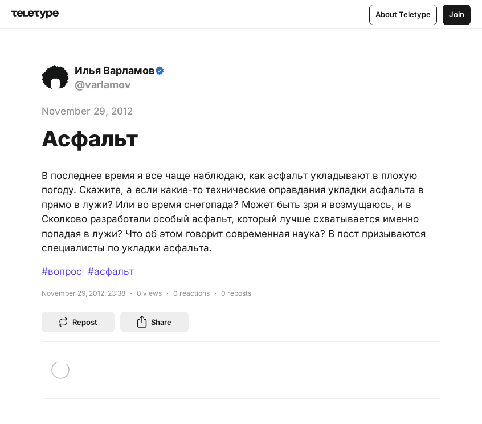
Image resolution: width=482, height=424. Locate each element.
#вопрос (62, 271)
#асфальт (111, 271)
